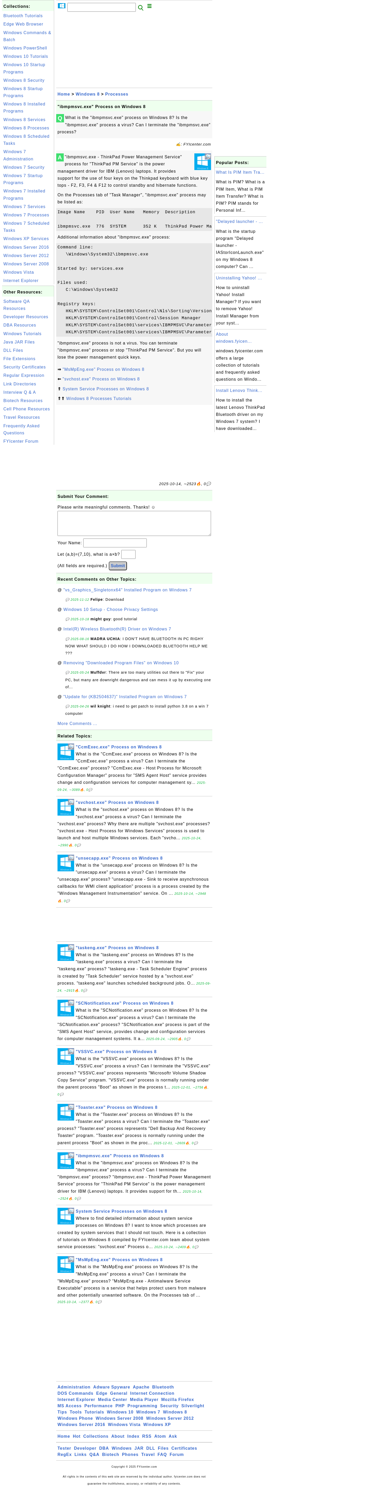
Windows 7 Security (24, 167)
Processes (116, 94)
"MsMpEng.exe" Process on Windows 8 (103, 369)
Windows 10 (120, 1417)
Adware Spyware (111, 1392)
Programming (142, 1411)
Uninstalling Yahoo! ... (239, 278)
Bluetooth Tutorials (23, 16)
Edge (101, 1398)
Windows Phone (75, 1423)
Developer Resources (25, 317)
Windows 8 (88, 94)
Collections (95, 1441)
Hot (77, 1441)
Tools (76, 1417)
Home (63, 94)
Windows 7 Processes (26, 215)
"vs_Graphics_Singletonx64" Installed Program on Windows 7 (127, 595)
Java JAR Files (19, 342)
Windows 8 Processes (26, 128)
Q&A (94, 1460)
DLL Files (13, 350)
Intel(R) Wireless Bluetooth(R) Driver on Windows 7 (117, 634)
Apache (141, 1392)
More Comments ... (77, 729)
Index (133, 1441)
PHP (120, 1411)
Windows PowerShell (25, 48)
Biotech (110, 1460)
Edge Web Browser (23, 24)
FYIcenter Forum (21, 441)
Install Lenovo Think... (239, 390)
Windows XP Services (26, 238)
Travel (148, 1460)
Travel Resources (21, 417)
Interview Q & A (19, 392)
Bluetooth (163, 1392)
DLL (150, 1453)
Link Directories (19, 384)
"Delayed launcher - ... (239, 221)
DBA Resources (19, 325)
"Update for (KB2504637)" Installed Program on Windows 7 (125, 702)
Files (163, 1453)
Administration (74, 1392)
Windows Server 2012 (26, 255)
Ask (173, 1441)
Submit (118, 571)
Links (80, 1460)
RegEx (64, 1460)
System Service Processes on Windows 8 (105, 389)
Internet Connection (152, 1398)
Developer (85, 1453)
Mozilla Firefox (177, 1405)
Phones (130, 1460)
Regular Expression (23, 375)
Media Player (144, 1405)
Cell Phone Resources (26, 409)
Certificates (184, 1453)
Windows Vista (18, 272)
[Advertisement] (28, 524)
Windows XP (157, 1430)
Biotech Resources (23, 400)
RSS (147, 1441)
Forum (177, 1460)
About (118, 1441)
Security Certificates (24, 367)
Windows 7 (148, 1417)
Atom (160, 1441)
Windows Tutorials (22, 333)
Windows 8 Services (24, 119)
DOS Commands (75, 1398)
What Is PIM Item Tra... (240, 172)
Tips (62, 1417)
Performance (98, 1411)
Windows (122, 1453)
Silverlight (192, 1411)
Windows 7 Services (24, 206)
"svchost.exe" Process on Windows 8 (101, 379)
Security (169, 1411)
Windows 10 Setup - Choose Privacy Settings (110, 614)
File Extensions (19, 358)
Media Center (112, 1405)
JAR (139, 1453)
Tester (64, 1453)
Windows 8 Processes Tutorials (98, 398)
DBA (104, 1453)
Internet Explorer (21, 280)
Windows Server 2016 (26, 247)
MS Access (69, 1411)
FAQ (162, 1460)
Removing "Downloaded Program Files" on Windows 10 (121, 668)
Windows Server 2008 (26, 264)
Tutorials (94, 1417)
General (118, 1398)
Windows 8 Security (24, 80)
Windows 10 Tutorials (25, 56)
